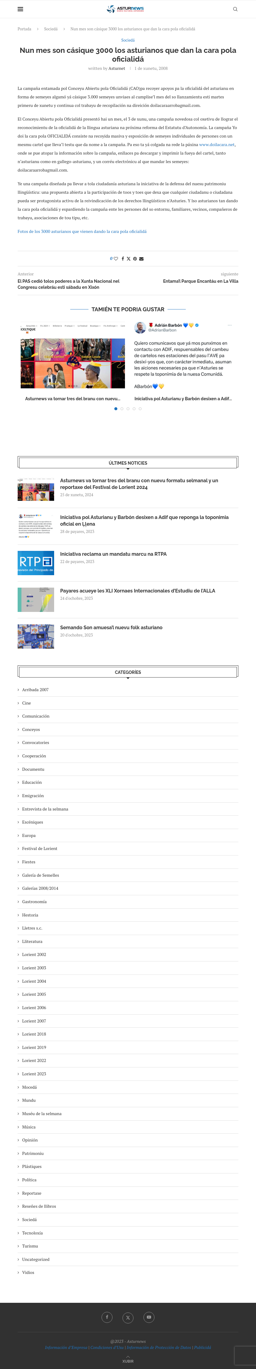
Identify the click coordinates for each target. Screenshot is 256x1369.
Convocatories (35, 743)
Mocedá (29, 1087)
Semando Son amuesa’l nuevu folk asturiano (111, 627)
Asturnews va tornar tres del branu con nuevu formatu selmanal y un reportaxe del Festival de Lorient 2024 (139, 484)
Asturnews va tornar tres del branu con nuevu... (72, 399)
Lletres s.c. (32, 928)
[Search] (235, 9)
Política (29, 1180)
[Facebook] (107, 1317)
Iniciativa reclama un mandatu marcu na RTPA (113, 554)
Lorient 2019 (34, 1047)
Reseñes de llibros (39, 1206)
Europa (29, 835)
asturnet (117, 68)
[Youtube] (149, 1317)
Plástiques (32, 1166)
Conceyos (31, 729)
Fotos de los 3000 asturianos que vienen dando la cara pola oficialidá (82, 231)
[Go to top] (128, 1361)
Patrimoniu (33, 1153)
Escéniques (32, 822)
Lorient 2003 (34, 968)
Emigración (33, 795)
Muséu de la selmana (41, 1113)
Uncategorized (36, 1259)
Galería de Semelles (40, 875)
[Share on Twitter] (128, 258)
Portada (24, 29)
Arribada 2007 (35, 689)
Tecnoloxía (32, 1233)
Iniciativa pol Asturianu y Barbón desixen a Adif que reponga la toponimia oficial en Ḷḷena (144, 520)
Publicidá (202, 1347)
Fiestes (28, 862)
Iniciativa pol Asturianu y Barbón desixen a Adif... (183, 399)
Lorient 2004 (34, 981)
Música (29, 1127)
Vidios (28, 1272)
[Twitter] (128, 1317)
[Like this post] (116, 258)
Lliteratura (32, 941)
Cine (26, 703)
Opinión (30, 1140)
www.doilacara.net (216, 144)
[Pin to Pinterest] (135, 258)
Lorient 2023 (34, 1074)
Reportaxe (31, 1193)
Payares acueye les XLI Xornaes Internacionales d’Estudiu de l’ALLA (138, 591)
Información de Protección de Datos (159, 1347)
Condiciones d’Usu (106, 1347)
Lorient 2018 (34, 1034)
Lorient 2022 (34, 1060)
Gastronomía (34, 901)
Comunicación (35, 716)
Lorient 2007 (34, 1021)
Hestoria (30, 915)
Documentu (33, 769)
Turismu (30, 1246)
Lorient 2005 (34, 994)
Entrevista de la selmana (45, 809)
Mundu (29, 1100)
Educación (32, 782)
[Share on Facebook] (123, 258)
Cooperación (34, 756)
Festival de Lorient (39, 849)
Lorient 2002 (34, 955)
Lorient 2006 (34, 1007)
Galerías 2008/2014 (40, 888)
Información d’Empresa (66, 1347)
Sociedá (50, 29)
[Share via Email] (141, 258)
